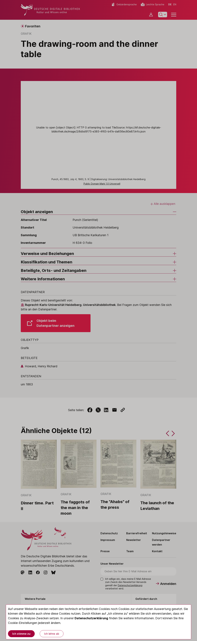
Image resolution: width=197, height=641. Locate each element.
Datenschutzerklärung (91, 618)
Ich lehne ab (51, 633)
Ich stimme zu (21, 633)
